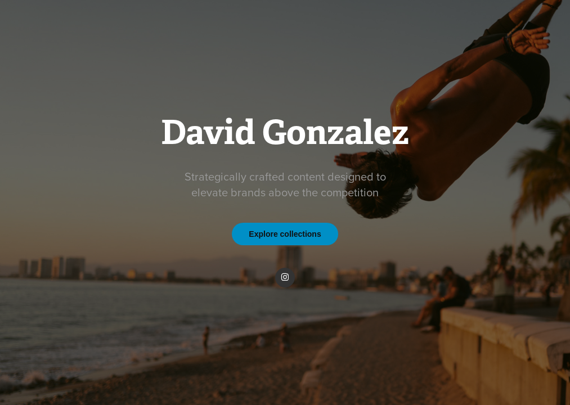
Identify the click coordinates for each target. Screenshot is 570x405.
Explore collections (285, 234)
